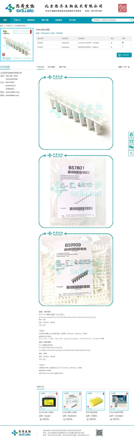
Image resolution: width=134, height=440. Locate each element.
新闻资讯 (31, 20)
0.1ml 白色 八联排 (46, 412)
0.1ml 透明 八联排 (70, 412)
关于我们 (72, 20)
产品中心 (17, 20)
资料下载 (44, 20)
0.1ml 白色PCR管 (116, 412)
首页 (5, 20)
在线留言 (58, 20)
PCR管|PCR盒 (20, 26)
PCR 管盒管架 (91, 412)
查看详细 (46, 419)
